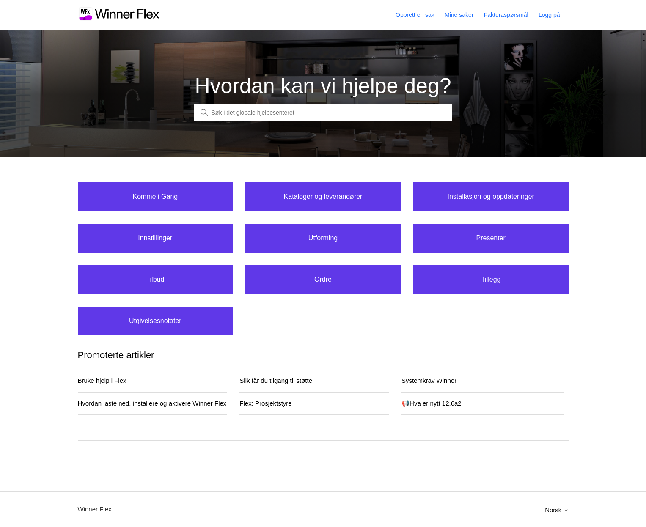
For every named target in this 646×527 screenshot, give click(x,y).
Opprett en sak (415, 14)
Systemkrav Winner (428, 380)
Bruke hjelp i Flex (102, 380)
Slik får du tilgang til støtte (275, 380)
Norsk (556, 509)
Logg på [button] (549, 14)
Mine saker (459, 14)
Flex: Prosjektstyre (265, 403)
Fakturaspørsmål (506, 14)
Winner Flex (95, 509)
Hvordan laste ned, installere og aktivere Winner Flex (152, 403)
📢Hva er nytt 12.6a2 (431, 403)
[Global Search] (323, 112)
